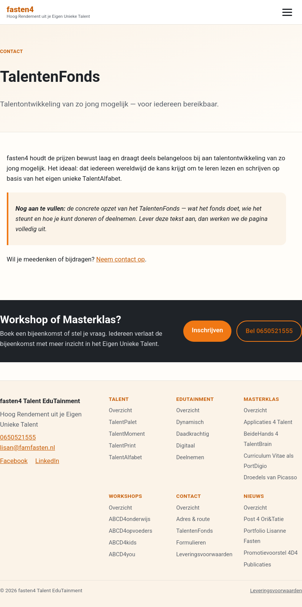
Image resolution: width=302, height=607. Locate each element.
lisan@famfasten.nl (27, 447)
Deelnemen (190, 457)
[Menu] (287, 12)
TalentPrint (122, 445)
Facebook (14, 461)
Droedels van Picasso (270, 477)
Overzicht (120, 410)
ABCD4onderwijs (130, 519)
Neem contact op (120, 259)
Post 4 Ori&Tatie (264, 519)
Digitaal (185, 445)
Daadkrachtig (192, 433)
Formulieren (191, 542)
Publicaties (257, 564)
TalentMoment (127, 433)
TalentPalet (123, 422)
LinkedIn (47, 461)
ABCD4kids (123, 542)
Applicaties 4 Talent (268, 422)
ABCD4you (122, 554)
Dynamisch (190, 422)
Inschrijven (207, 330)
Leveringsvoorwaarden (204, 554)
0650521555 (18, 437)
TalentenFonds (194, 530)
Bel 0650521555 (269, 331)
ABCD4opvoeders (131, 530)
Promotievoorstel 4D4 (270, 552)
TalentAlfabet (125, 457)
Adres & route (193, 519)
